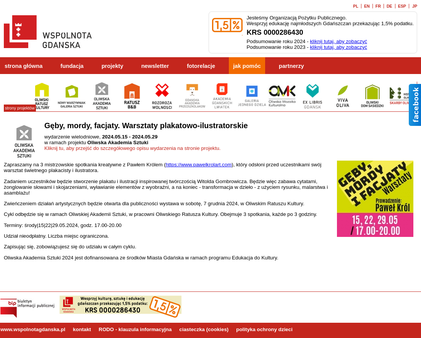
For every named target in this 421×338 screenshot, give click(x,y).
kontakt (82, 329)
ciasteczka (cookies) (203, 329)
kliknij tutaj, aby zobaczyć (338, 41)
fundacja (71, 66)
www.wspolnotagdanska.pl (32, 329)
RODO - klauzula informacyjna (135, 329)
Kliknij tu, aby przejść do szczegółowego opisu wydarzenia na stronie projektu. (132, 148)
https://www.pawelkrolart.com (199, 164)
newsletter (155, 66)
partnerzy (291, 66)
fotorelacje (201, 66)
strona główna (23, 66)
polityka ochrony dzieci (264, 329)
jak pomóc (247, 66)
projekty (112, 66)
